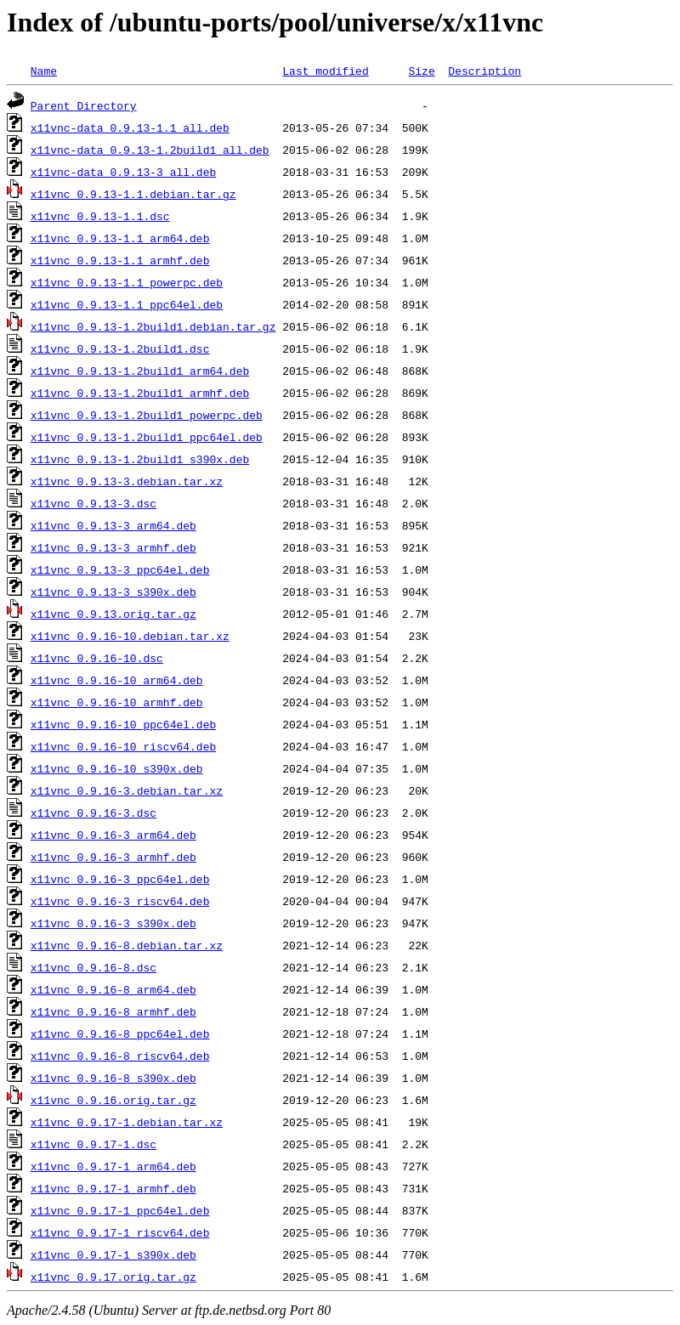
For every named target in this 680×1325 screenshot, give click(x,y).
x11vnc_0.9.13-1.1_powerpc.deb (127, 282)
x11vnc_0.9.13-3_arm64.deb (113, 525)
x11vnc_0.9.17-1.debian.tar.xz (127, 1122)
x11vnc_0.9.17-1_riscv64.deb (120, 1232)
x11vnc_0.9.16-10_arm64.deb (117, 680)
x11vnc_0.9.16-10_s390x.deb (117, 768)
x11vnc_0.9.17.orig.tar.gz (113, 1276)
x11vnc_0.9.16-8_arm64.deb (113, 989)
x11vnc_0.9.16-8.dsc (93, 967)
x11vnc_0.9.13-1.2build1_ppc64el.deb (147, 436)
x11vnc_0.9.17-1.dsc (93, 1144)
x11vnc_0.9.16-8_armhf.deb (113, 1011)
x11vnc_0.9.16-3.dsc (93, 812)
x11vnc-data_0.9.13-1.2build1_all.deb (150, 149)
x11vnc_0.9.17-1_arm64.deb (113, 1166)
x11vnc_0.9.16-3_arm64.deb (113, 834)
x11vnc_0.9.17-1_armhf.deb (113, 1188)
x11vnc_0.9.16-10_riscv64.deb (123, 746)
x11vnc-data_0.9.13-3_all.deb (123, 171)
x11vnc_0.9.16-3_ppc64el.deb (120, 878)
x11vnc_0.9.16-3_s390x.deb (113, 923)
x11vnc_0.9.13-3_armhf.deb (113, 547)
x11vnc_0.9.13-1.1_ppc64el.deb (127, 304)
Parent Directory (84, 105)
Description (484, 70)
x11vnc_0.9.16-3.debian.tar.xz (127, 790)
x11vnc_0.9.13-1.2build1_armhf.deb (140, 392)
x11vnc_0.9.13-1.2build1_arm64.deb (140, 370)
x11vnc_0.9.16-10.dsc (97, 657)
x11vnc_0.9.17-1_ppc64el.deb (120, 1210)
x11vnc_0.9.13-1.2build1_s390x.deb (140, 459)
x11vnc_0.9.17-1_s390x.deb (113, 1254)
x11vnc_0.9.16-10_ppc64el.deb (123, 724)
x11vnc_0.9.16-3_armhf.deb (113, 856)
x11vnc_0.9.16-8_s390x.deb (113, 1077)
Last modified (325, 70)
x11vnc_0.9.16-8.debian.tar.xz (127, 945)
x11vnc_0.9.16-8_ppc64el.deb (120, 1033)
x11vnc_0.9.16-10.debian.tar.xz (130, 635)
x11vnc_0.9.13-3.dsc (93, 503)
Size (421, 70)
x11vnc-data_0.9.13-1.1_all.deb (130, 127)
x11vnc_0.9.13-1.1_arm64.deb (120, 238)
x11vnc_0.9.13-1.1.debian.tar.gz (133, 193)
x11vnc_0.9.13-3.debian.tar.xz (127, 481)
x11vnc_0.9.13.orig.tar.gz (113, 613)
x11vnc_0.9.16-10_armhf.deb (117, 702)
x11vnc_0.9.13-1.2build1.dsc (120, 348)
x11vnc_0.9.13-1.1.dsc (100, 216)
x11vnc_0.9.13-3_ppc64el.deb (120, 569)
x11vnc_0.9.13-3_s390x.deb (113, 591)
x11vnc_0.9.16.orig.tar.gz (113, 1099)
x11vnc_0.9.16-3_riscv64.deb (120, 901)
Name (44, 70)
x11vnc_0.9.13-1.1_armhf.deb (120, 260)
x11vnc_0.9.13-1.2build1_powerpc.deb (147, 414)
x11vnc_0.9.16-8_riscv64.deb (120, 1055)
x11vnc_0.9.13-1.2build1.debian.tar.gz (153, 326)
